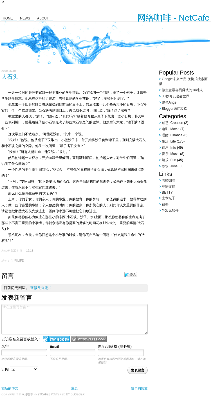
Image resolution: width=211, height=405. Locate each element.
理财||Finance (172, 135)
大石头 (9, 77)
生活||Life (17, 260)
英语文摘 (168, 187)
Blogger (77, 394)
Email (54, 346)
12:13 (29, 250)
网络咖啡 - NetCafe (173, 17)
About (43, 18)
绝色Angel (169, 102)
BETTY (167, 192)
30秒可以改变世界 (175, 96)
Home (8, 18)
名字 (5, 346)
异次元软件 (170, 211)
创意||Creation (172, 123)
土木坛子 (168, 198)
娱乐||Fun (169, 160)
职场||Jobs (170, 166)
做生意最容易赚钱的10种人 (182, 90)
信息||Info (169, 148)
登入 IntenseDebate (56, 339)
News (25, 18)
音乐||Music (170, 154)
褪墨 (165, 204)
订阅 (19, 369)
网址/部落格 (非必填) (115, 346)
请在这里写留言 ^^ (74, 319)
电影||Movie (170, 129)
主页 (74, 388)
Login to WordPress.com (89, 339)
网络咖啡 (168, 180)
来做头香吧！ (41, 288)
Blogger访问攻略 (174, 109)
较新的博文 (9, 388)
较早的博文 (139, 388)
